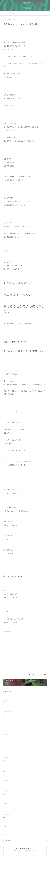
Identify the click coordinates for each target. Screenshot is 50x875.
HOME (3, 13)
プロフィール (12, 13)
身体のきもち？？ (9, 817)
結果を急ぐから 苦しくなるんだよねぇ (17, 794)
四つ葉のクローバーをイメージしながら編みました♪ (21, 725)
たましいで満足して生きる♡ (13, 760)
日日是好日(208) (7, 631)
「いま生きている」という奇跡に (15, 829)
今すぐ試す (26, 8)
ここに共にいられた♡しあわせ (14, 737)
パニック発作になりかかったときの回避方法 (19, 748)
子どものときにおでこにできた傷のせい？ (18, 806)
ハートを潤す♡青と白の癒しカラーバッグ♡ (19, 783)
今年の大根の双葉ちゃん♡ (12, 714)
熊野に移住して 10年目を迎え (13, 702)
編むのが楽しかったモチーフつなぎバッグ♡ (19, 771)
